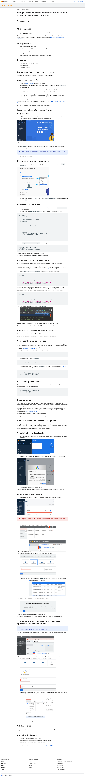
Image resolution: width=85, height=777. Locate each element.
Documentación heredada (62, 771)
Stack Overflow (60, 763)
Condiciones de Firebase (40, 89)
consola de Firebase (29, 83)
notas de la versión (46, 268)
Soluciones (31, 1)
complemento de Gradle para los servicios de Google (36, 208)
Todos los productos (45, 775)
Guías (2, 761)
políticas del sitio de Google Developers (52, 746)
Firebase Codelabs (6, 5)
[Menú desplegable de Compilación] (18, 1)
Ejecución (23, 1)
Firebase (18, 9)
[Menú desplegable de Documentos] (47, 1)
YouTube (30, 767)
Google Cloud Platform (35, 775)
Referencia (3, 763)
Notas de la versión (60, 767)
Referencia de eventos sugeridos (29, 348)
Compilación (14, 1)
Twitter (30, 765)
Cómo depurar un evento (31, 411)
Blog (74, 1)
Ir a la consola (80, 1)
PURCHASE (64, 366)
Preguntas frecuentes (61, 769)
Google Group (60, 765)
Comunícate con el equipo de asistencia (64, 761)
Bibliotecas (3, 767)
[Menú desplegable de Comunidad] (55, 1)
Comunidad (52, 1)
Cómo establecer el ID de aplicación (34, 151)
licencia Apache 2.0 (24, 746)
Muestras (3, 765)
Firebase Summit (32, 763)
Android (16, 775)
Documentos (43, 1)
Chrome (21, 775)
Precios (36, 1)
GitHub (2, 769)
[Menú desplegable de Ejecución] (26, 1)
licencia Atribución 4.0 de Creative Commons (51, 745)
